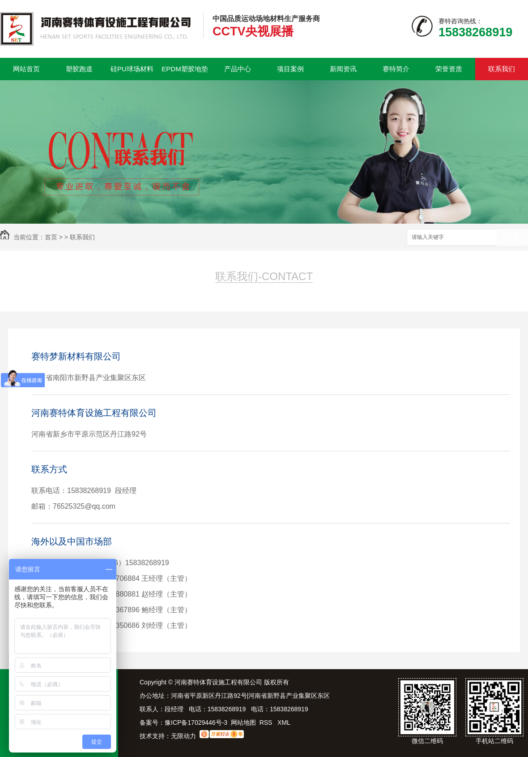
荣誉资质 (448, 69)
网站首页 (26, 69)
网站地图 (243, 722)
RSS (267, 722)
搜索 (512, 238)
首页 (51, 237)
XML (283, 722)
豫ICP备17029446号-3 (196, 722)
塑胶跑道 (79, 69)
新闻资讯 (343, 69)
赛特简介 (396, 69)
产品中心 (237, 69)
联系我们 (501, 69)
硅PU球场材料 (132, 69)
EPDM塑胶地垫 (185, 69)
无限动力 (183, 736)
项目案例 (290, 69)
